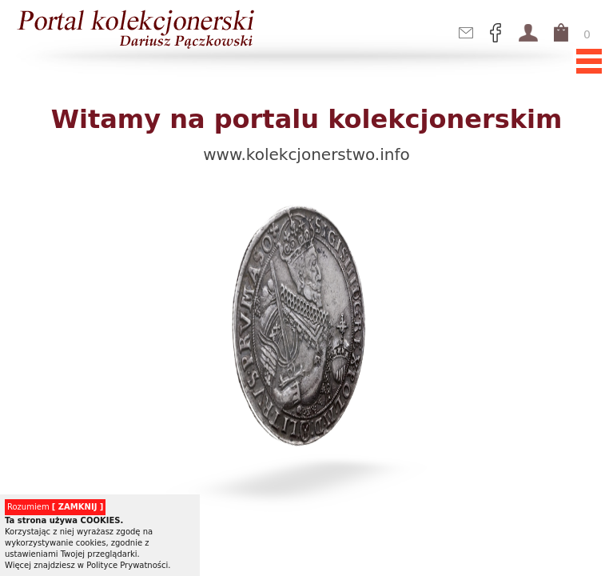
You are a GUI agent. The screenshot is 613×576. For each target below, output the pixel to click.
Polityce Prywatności (127, 565)
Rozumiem (55, 506)
